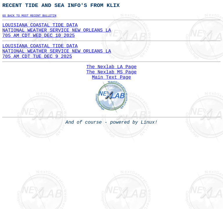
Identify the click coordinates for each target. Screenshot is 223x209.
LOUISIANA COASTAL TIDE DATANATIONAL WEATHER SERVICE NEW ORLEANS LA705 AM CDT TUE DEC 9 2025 (56, 51)
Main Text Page (111, 77)
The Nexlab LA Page (112, 67)
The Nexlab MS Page (112, 72)
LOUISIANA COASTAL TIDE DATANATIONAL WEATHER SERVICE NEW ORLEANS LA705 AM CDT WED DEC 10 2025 (56, 30)
